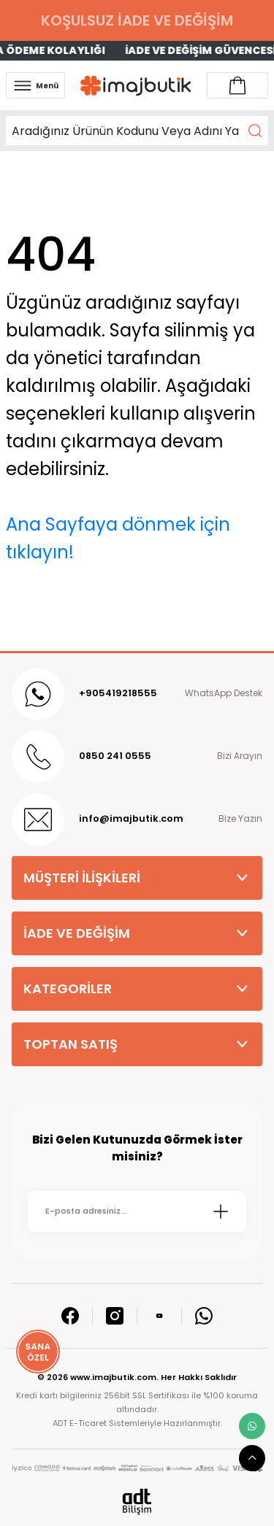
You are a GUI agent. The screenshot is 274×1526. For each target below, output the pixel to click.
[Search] (137, 130)
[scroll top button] (252, 1458)
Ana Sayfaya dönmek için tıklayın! (118, 538)
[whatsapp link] (252, 1426)
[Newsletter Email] (137, 1211)
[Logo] (136, 85)
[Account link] (237, 85)
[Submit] (221, 1211)
